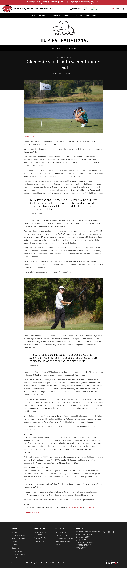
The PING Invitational (63, 57)
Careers (14, 542)
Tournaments (55, 15)
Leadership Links (61, 532)
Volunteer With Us (40, 538)
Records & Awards (18, 554)
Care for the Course (62, 535)
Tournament (56, 48)
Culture (14, 545)
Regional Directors (18, 538)
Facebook (90, 507)
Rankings (67, 15)
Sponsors (15, 548)
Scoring (79, 15)
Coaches (42, 15)
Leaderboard (71, 48)
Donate (14, 557)
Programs (59, 529)
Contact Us (61, 563)
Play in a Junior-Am (40, 541)
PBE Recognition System (64, 538)
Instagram (78, 507)
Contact (15, 532)
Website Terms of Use (42, 563)
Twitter (70, 507)
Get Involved (91, 15)
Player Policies (17, 551)
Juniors (32, 15)
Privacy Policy (30, 563)
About (14, 529)
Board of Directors (18, 535)
